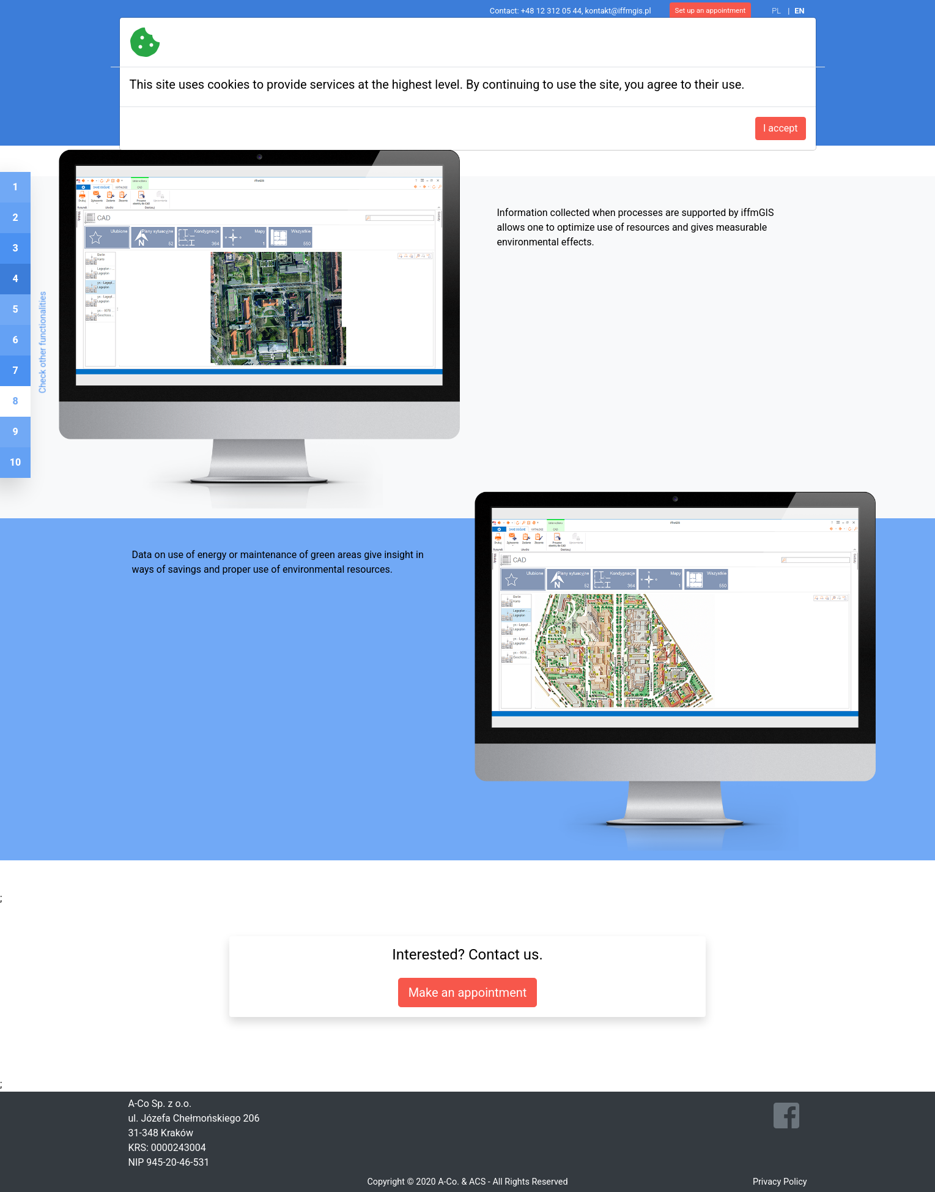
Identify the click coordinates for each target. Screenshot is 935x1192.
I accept (780, 128)
